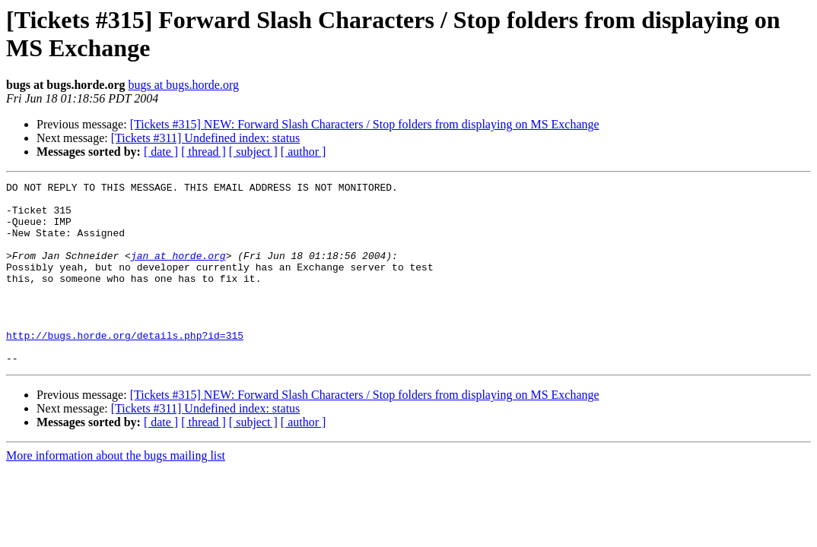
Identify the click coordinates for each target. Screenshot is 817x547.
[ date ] (161, 151)
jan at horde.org (178, 271)
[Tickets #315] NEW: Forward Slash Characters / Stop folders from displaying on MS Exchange (364, 124)
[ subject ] (253, 151)
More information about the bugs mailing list (115, 491)
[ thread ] (203, 151)
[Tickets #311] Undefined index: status (205, 137)
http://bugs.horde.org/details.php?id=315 (124, 367)
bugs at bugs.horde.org (183, 84)
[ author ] (303, 151)
